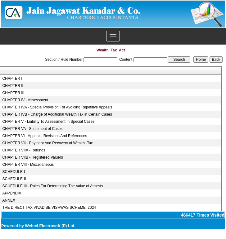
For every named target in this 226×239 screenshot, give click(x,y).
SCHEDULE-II (14, 179)
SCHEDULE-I (13, 172)
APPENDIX (11, 193)
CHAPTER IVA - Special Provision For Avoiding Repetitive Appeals (57, 107)
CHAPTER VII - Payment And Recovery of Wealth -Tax (47, 143)
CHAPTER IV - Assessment (25, 100)
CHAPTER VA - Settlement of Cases (32, 129)
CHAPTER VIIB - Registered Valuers (32, 157)
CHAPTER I (12, 78)
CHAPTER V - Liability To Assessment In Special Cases (48, 121)
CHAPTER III (13, 93)
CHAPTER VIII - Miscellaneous (28, 164)
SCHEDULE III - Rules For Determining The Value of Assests (52, 186)
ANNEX (8, 200)
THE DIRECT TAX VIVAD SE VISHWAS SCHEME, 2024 (49, 207)
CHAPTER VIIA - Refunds (23, 150)
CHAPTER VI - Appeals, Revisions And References (44, 136)
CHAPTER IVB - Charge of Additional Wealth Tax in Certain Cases (57, 114)
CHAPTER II (12, 86)
